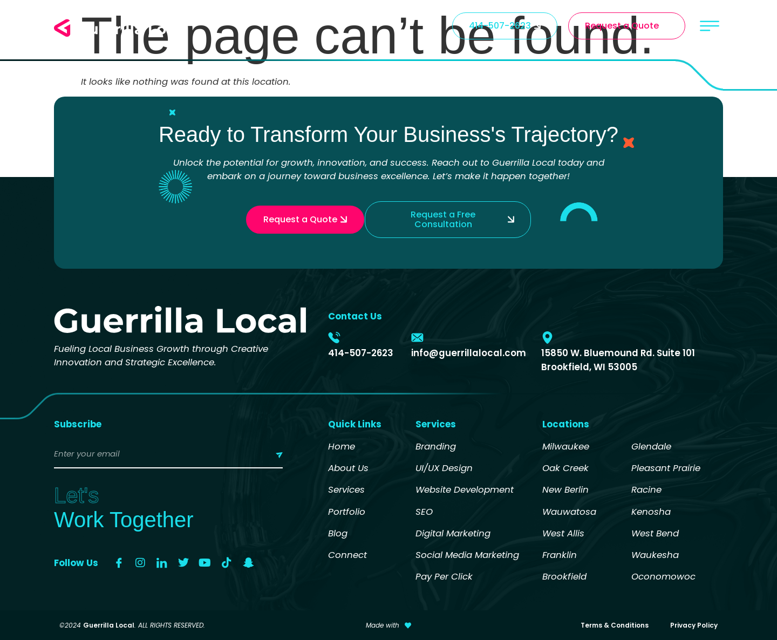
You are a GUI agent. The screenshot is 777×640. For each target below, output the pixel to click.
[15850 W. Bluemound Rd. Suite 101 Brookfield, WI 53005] (547, 337)
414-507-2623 (360, 352)
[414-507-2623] (334, 337)
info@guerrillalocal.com (468, 352)
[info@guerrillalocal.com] (417, 337)
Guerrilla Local (108, 625)
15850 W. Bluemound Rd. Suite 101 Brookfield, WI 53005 (618, 359)
